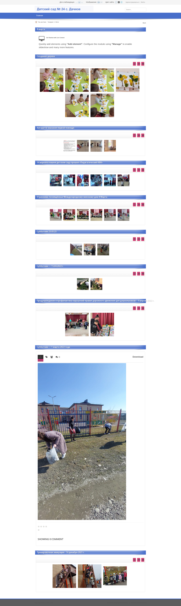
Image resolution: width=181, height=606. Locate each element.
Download (138, 357)
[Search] (135, 10)
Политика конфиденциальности (117, 603)
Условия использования (138, 603)
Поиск (143, 9)
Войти (143, 2)
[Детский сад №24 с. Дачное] (64, 8)
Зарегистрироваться (132, 2)
